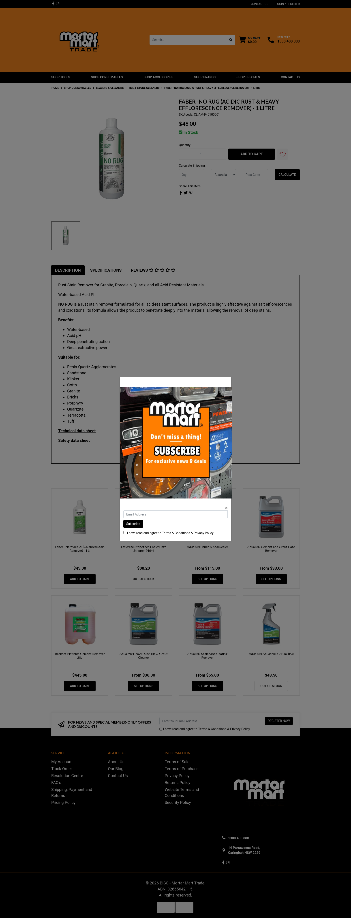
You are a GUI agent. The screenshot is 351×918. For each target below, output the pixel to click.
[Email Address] (175, 514)
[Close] (226, 508)
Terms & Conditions (176, 533)
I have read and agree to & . (168, 533)
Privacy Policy (203, 533)
